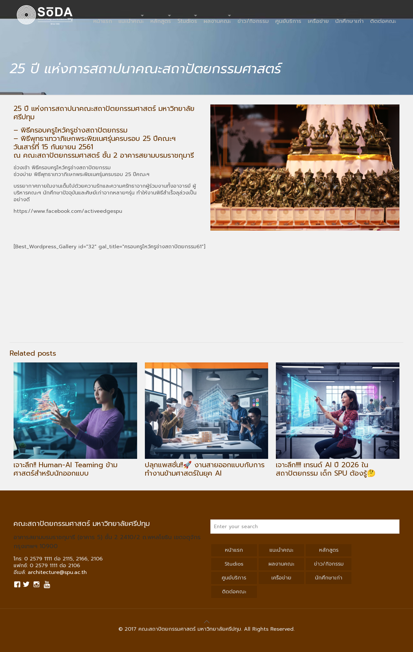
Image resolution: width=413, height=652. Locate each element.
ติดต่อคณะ (234, 592)
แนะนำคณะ (281, 550)
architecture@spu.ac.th (57, 572)
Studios (234, 564)
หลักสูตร (328, 550)
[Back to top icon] (206, 622)
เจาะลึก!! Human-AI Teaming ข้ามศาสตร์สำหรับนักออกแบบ (65, 469)
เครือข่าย (281, 578)
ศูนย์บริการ (234, 578)
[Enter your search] (304, 526)
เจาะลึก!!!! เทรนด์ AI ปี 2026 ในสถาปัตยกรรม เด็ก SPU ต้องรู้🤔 (326, 469)
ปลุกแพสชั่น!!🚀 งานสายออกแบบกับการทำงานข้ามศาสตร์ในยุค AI (205, 469)
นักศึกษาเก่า (328, 578)
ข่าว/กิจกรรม (329, 564)
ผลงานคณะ (281, 564)
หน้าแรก (234, 550)
